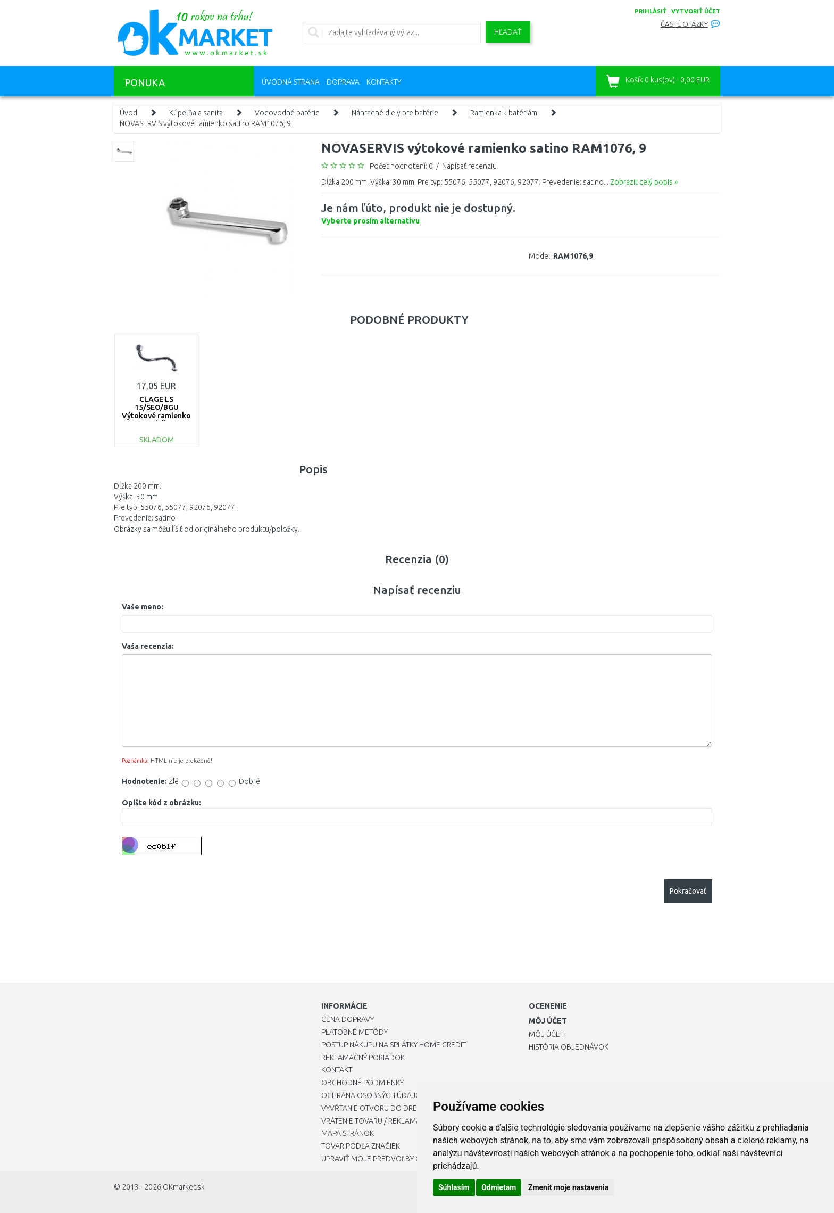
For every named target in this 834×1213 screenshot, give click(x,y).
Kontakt (336, 1070)
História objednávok (568, 1047)
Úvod (128, 113)
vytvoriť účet (695, 11)
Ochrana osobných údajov (373, 1095)
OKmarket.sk (184, 1187)
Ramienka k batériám (503, 113)
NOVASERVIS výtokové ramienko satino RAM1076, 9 (205, 123)
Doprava (343, 82)
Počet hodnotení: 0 (401, 166)
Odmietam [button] (498, 1187)
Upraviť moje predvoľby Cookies (383, 1158)
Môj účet (546, 1034)
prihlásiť (650, 11)
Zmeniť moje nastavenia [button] (568, 1187)
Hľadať (508, 32)
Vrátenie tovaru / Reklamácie (376, 1121)
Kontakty (383, 82)
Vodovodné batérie (287, 113)
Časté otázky (684, 24)
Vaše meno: (142, 607)
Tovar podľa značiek (360, 1146)
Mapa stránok (347, 1133)
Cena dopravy (347, 1019)
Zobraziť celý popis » (644, 182)
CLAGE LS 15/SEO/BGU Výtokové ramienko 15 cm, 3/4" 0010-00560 (156, 415)
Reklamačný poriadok (363, 1057)
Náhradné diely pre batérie (395, 113)
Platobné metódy (354, 1032)
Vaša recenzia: (148, 646)
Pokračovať (688, 891)
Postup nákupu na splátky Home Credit (393, 1045)
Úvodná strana (291, 82)
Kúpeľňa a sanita (196, 113)
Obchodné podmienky (362, 1082)
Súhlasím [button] (454, 1187)
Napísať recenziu (469, 166)
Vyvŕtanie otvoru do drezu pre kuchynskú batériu (416, 1108)
